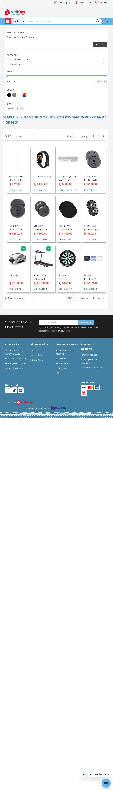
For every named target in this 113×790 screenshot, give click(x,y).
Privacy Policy (36, 360)
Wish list (104, 2)
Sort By (8, 136)
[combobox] (64, 21)
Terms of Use (36, 355)
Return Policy (62, 363)
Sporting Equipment (58, 59)
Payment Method (89, 354)
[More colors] (24, 95)
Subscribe (86, 322)
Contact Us (61, 368)
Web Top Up (65, 2)
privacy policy (63, 330)
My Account (85, 2)
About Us (34, 350)
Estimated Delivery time (92, 367)
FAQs (58, 373)
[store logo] (15, 12)
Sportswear (58, 64)
